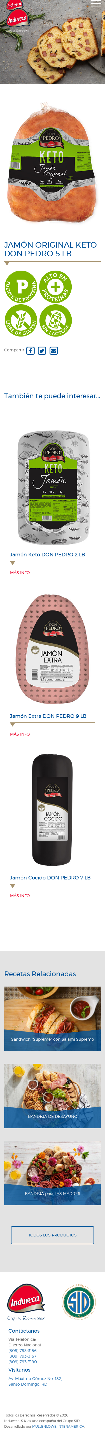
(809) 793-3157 (22, 1356)
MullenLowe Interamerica (58, 1426)
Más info (20, 573)
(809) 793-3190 (22, 1362)
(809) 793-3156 (22, 1351)
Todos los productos (52, 1235)
